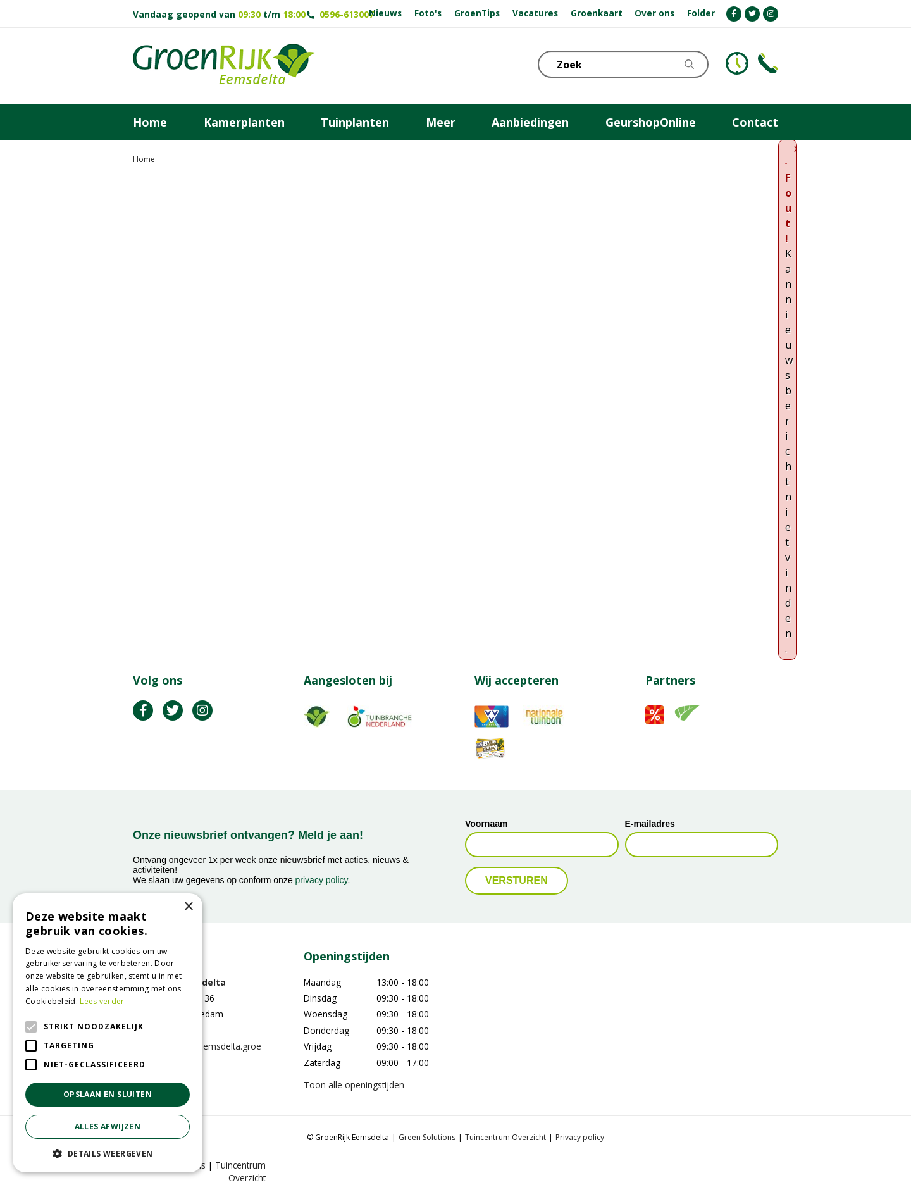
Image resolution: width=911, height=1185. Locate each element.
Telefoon (768, 63)
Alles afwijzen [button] (108, 1126)
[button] (107, 1153)
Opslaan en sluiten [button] (107, 1094)
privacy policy (321, 880)
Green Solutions (427, 1137)
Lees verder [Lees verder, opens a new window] (102, 1001)
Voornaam (486, 824)
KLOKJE (737, 63)
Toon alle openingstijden (354, 1085)
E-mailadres (650, 824)
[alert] (107, 1032)
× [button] (188, 907)
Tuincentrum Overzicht (505, 1137)
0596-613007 (346, 14)
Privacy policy (579, 1137)
